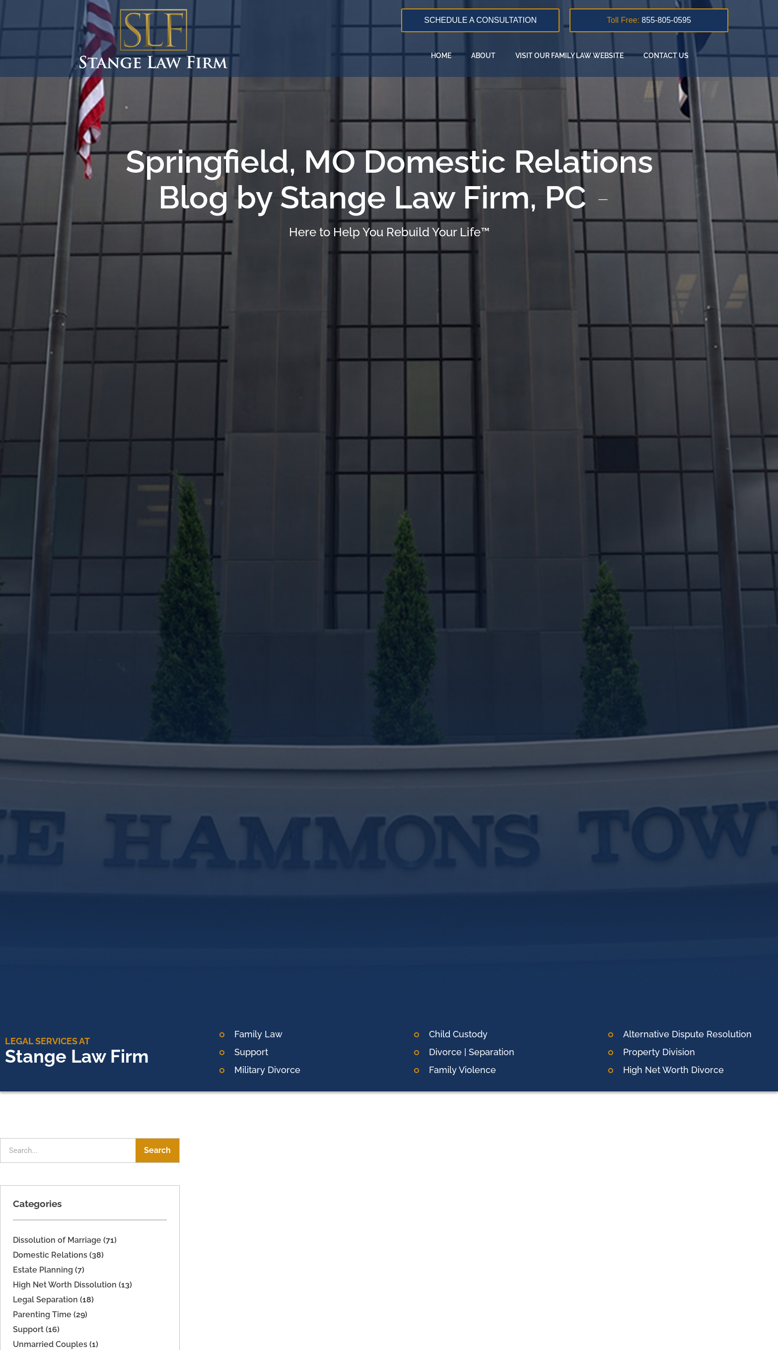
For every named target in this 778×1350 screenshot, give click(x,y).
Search (157, 1150)
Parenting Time (42, 1314)
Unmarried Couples (50, 1344)
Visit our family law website (569, 56)
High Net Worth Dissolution (65, 1284)
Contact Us (666, 56)
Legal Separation (45, 1299)
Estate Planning (43, 1270)
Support (28, 1329)
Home (441, 56)
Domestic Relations (50, 1255)
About (483, 56)
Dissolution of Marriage (57, 1240)
